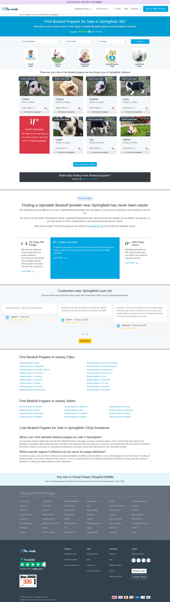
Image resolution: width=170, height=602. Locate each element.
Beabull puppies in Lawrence (31, 367)
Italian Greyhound (138, 505)
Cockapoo (45, 500)
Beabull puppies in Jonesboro (31, 370)
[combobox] (40, 41)
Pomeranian (24, 518)
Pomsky (45, 518)
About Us (112, 544)
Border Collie (46, 496)
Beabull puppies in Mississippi (31, 404)
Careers (112, 561)
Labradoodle (24, 509)
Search (140, 41)
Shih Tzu (23, 522)
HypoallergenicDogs (112, 57)
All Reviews (85, 331)
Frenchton (135, 500)
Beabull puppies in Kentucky (75, 407)
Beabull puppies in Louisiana (75, 404)
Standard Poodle (92, 522)
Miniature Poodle (70, 514)
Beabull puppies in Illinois (29, 400)
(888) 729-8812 (159, 9)
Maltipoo (90, 509)
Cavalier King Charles (116, 496)
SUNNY (99, 2)
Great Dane (91, 505)
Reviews (136, 9)
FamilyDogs (58, 57)
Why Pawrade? (92, 544)
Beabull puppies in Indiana (119, 404)
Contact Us (91, 555)
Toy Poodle (113, 522)
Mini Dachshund (137, 509)
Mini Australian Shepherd (50, 514)
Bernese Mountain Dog (139, 491)
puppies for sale (96, 227)
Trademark (51, 590)
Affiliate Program (115, 555)
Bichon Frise (24, 496)
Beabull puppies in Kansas (119, 397)
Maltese (67, 509)
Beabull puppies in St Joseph (31, 377)
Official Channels (138, 544)
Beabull (39, 15)
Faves (117, 8)
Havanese (112, 505)
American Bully (25, 491)
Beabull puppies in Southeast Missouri (102, 356)
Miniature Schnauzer (94, 514)
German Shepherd (26, 505)
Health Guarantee (38, 141)
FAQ (88, 550)
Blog (126, 9)
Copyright (22, 590)
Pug (65, 518)
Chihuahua (23, 500)
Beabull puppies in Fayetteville (32, 356)
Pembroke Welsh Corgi (139, 514)
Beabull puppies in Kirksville (98, 377)
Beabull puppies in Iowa (73, 400)
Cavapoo (135, 496)
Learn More (29, 265)
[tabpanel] (29, 303)
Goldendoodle (69, 505)
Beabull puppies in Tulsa (96, 367)
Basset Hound (92, 491)
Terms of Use (42, 590)
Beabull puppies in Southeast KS (100, 360)
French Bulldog (114, 500)
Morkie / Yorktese (115, 514)
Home (21, 15)
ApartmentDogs (139, 57)
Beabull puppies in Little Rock (98, 370)
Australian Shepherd (71, 491)
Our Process (103, 9)
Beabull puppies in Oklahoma (75, 397)
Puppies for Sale (30, 15)
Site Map (90, 561)
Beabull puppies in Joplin (29, 353)
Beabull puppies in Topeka (30, 373)
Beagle (111, 491)
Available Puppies (83, 9)
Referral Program (115, 567)
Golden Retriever (48, 505)
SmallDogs (30, 57)
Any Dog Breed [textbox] (28, 41)
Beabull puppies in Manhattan (98, 380)
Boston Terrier (69, 496)
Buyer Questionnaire (71, 555)
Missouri (46, 15)
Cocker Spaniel (69, 500)
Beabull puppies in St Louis (97, 373)
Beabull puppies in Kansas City (99, 363)
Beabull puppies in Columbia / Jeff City (35, 360)
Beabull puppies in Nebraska (31, 407)
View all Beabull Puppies (85, 165)
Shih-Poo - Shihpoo (48, 522)
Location (97, 561)
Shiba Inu (135, 518)
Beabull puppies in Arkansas (31, 397)
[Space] (27, 540)
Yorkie (134, 522)
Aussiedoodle (46, 491)
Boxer (89, 496)
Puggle (89, 518)
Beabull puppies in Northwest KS (32, 380)
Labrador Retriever (48, 509)
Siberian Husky (69, 522)
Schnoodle (113, 518)
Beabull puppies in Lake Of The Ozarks (102, 353)
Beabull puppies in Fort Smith (31, 363)
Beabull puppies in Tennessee (121, 400)
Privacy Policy (32, 590)
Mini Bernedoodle (115, 509)
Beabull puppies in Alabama (120, 407)
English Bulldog (92, 500)
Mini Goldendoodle (26, 514)
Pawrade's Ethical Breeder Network (31, 593)
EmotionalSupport (85, 57)
